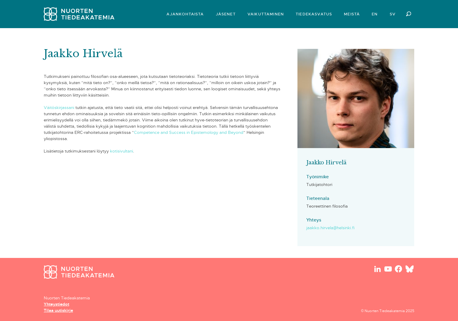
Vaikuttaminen (265, 14)
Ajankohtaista (185, 14)
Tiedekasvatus (314, 14)
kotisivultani (121, 151)
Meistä (352, 14)
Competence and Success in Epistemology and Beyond (188, 132)
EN (375, 14)
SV (393, 14)
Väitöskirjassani (59, 107)
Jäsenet (226, 14)
